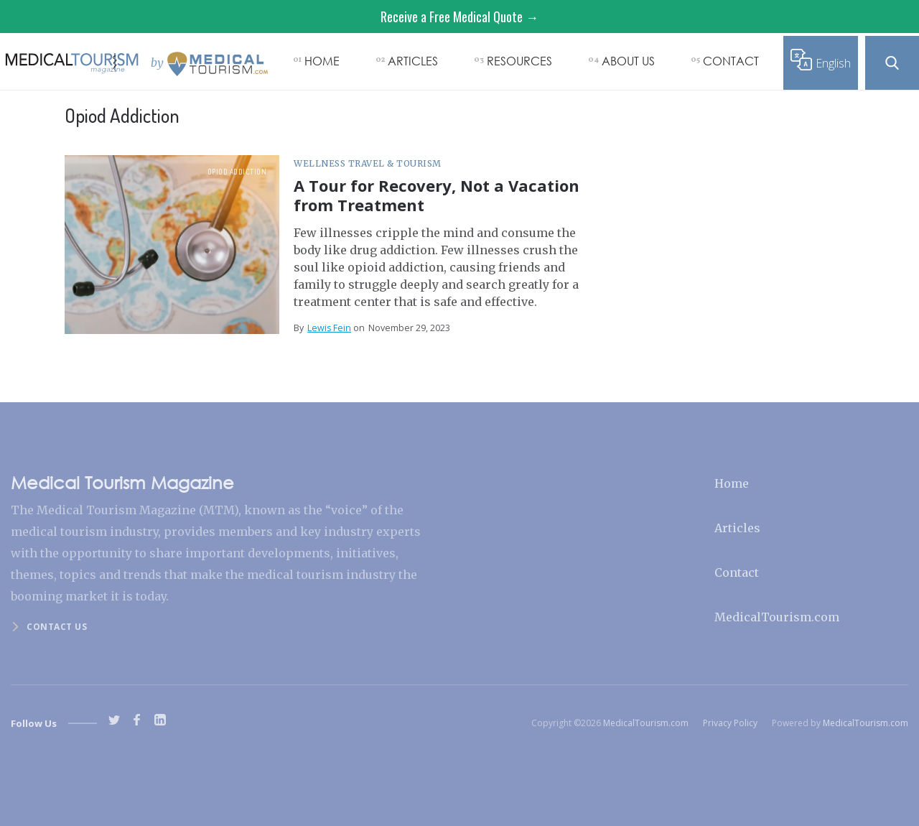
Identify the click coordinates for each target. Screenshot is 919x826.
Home (731, 483)
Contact (736, 572)
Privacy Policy (730, 723)
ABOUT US (628, 60)
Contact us (57, 627)
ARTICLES (413, 60)
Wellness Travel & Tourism (368, 163)
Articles (737, 528)
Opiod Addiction (237, 171)
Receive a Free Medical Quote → (459, 16)
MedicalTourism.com (776, 617)
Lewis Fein (329, 328)
